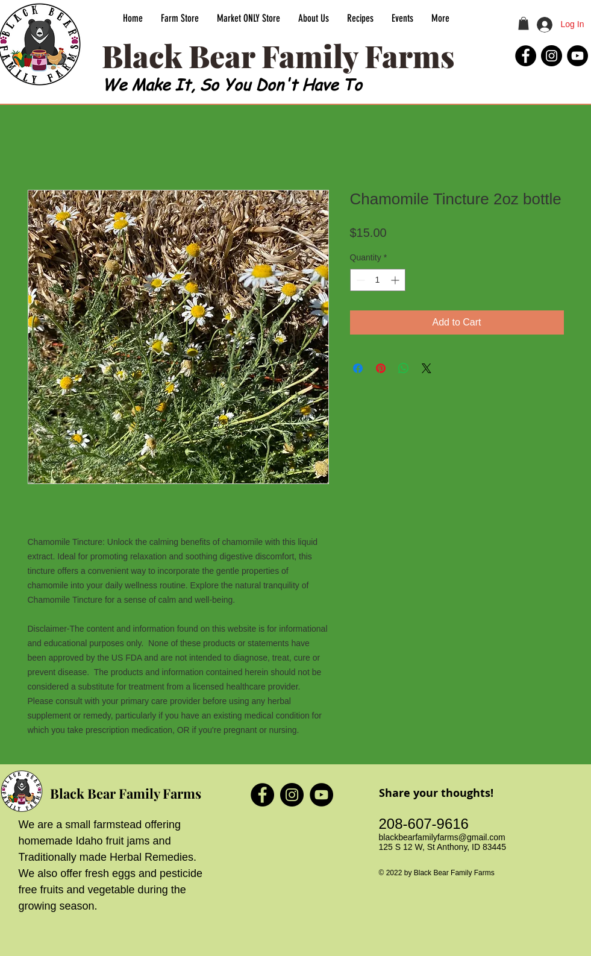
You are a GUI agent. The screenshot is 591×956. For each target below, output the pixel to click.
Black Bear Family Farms (125, 793)
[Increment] (396, 280)
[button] (523, 23)
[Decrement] (359, 280)
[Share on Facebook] (358, 368)
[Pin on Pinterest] (381, 368)
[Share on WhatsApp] (403, 368)
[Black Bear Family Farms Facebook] (525, 55)
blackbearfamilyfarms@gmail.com (442, 837)
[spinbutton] (378, 280)
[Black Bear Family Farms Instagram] (551, 55)
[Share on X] (426, 368)
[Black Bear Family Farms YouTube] (577, 55)
